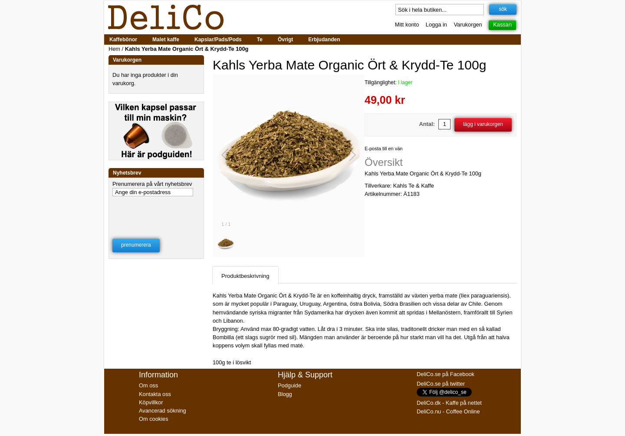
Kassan (502, 24)
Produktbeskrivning (245, 276)
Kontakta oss (155, 394)
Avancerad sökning (162, 410)
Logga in (436, 24)
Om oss (148, 385)
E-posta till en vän (383, 148)
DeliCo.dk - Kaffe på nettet (449, 403)
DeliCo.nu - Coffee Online (448, 411)
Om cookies (153, 419)
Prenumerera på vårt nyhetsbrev (152, 184)
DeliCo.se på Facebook (445, 374)
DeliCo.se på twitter (441, 383)
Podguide (289, 385)
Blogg (285, 394)
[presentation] (156, 212)
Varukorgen (468, 24)
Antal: (427, 124)
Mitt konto (407, 24)
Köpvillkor (151, 402)
